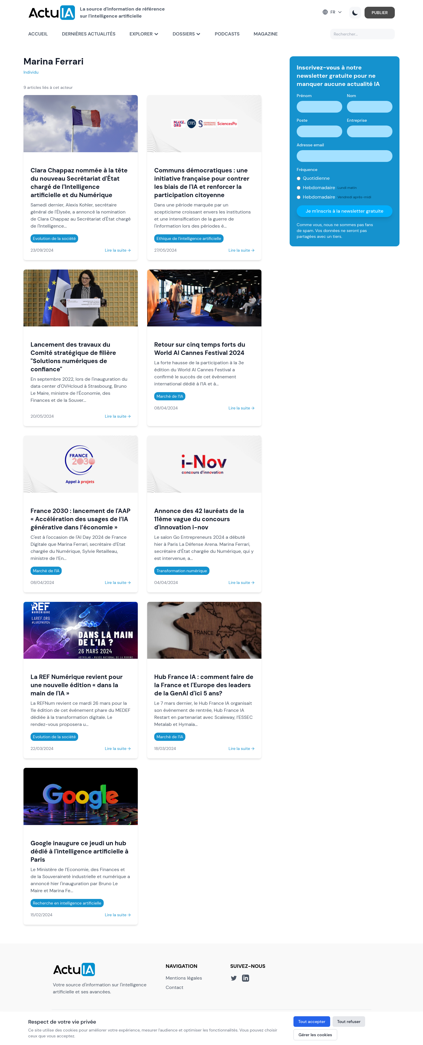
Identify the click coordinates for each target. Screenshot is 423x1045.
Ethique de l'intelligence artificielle (189, 238)
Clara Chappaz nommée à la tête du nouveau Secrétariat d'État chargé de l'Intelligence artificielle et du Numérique (79, 182)
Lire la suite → (118, 250)
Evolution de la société (54, 238)
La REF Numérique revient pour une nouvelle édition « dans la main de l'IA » (76, 685)
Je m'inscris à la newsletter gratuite (345, 211)
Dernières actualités (88, 34)
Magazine (266, 34)
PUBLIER (380, 12)
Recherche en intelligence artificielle (67, 903)
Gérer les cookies (315, 1034)
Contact (174, 987)
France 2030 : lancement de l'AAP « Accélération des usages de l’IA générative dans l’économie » (80, 519)
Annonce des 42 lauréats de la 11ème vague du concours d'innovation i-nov (199, 519)
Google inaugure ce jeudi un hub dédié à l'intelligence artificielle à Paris (79, 851)
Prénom (304, 95)
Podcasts (227, 34)
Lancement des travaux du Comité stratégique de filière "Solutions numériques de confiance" (73, 357)
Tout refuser (349, 1021)
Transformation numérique (182, 570)
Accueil (38, 34)
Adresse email (310, 145)
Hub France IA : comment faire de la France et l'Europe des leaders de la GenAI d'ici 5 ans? (204, 685)
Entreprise (357, 120)
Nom (351, 95)
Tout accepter (311, 1021)
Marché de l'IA (170, 396)
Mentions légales (184, 978)
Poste (302, 120)
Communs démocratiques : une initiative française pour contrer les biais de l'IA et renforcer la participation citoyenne (201, 182)
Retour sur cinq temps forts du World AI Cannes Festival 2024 (199, 349)
